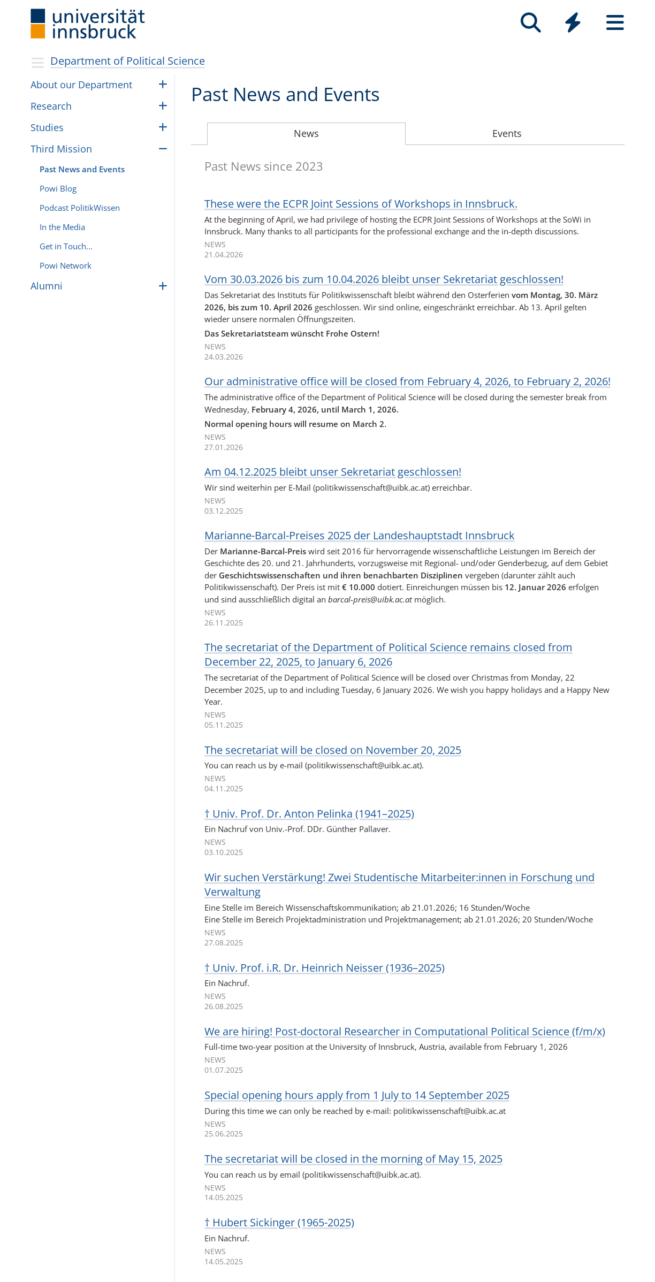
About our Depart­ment (81, 84)
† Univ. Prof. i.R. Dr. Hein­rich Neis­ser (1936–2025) (324, 967)
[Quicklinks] (573, 22)
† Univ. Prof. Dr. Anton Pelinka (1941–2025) (309, 813)
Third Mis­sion (61, 148)
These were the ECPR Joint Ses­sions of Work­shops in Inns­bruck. (360, 203)
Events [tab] (507, 133)
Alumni (47, 285)
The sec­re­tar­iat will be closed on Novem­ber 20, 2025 (332, 750)
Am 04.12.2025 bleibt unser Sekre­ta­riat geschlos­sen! (332, 471)
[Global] (572, 23)
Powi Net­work (66, 265)
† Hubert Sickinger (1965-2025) (279, 1222)
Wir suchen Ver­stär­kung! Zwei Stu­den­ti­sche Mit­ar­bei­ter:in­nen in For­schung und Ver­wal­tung (399, 884)
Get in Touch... (66, 246)
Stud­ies (47, 127)
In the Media (62, 227)
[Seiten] (615, 22)
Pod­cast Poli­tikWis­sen (80, 207)
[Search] (530, 22)
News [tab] (306, 133)
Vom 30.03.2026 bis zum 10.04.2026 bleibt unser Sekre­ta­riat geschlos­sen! (383, 279)
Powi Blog (58, 188)
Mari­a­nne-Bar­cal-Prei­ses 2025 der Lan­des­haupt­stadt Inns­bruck (359, 535)
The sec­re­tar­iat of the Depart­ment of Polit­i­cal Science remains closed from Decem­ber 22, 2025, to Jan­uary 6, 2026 (388, 654)
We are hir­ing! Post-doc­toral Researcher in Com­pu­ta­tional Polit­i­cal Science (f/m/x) (404, 1031)
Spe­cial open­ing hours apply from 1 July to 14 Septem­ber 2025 (356, 1095)
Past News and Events (82, 169)
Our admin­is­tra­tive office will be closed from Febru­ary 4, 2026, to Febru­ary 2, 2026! (407, 381)
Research (51, 106)
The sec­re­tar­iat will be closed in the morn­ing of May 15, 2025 (353, 1158)
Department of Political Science (127, 61)
